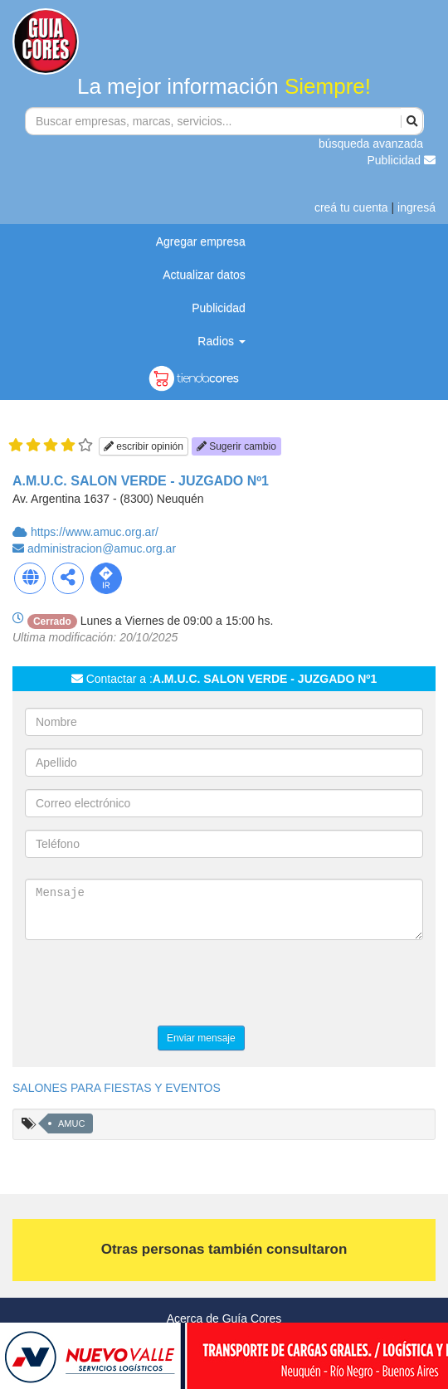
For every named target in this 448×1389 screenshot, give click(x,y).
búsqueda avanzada (371, 143)
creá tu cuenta (351, 207)
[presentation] (151, 985)
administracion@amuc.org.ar (101, 548)
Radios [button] (221, 341)
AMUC (71, 1123)
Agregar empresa (201, 241)
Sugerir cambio (236, 446)
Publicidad (402, 160)
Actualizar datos (204, 274)
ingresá (416, 207)
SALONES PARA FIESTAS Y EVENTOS (116, 1087)
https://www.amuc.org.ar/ (94, 532)
